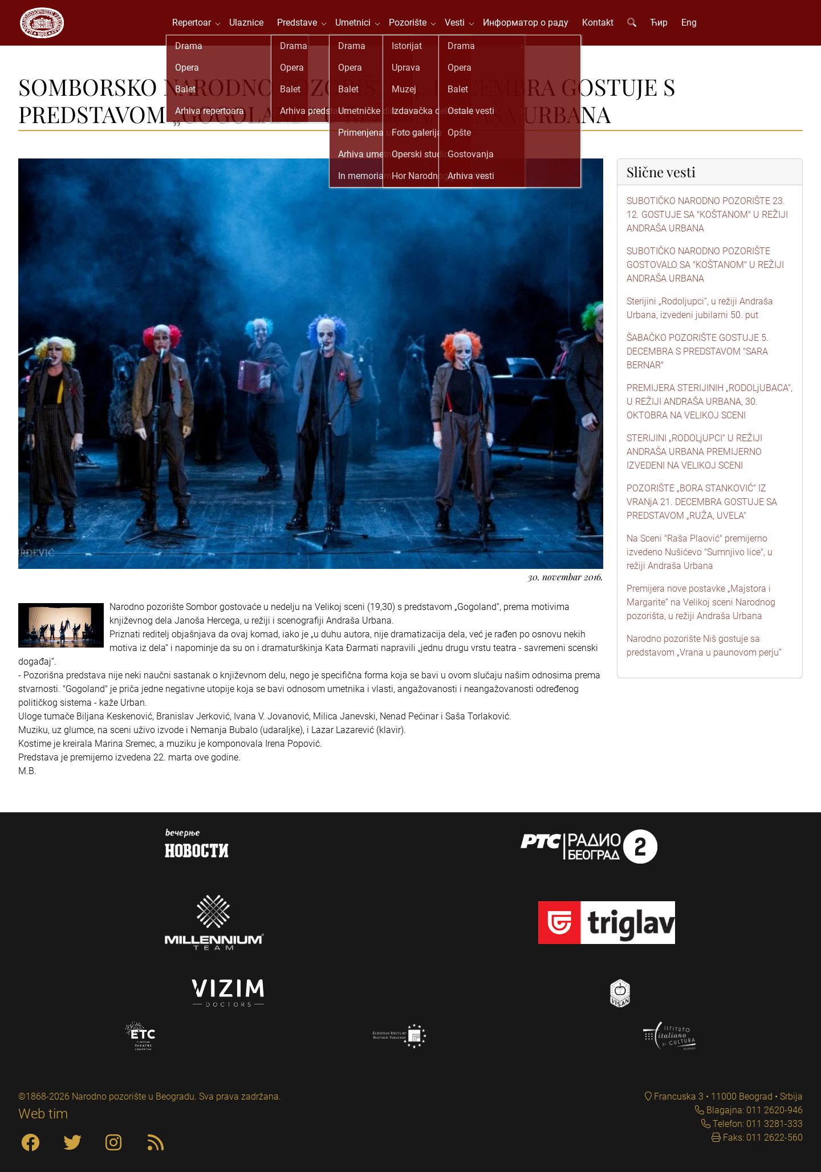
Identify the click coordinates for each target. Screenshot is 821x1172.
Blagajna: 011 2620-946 (753, 1110)
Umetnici (363, 28)
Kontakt (605, 28)
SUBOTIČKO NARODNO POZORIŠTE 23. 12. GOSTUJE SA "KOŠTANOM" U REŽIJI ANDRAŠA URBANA (707, 226)
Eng (696, 28)
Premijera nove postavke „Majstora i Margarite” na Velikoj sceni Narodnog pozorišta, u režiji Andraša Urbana (701, 614)
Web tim (43, 1114)
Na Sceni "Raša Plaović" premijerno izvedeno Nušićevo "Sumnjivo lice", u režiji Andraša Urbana (700, 563)
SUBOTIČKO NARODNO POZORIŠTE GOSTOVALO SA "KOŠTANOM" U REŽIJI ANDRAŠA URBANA (705, 276)
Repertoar (201, 28)
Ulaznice (254, 28)
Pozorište (417, 28)
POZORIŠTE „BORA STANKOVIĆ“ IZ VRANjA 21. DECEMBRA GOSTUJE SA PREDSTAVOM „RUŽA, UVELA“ (702, 513)
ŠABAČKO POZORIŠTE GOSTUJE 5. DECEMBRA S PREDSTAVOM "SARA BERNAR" (698, 363)
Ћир (666, 28)
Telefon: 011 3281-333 (756, 1123)
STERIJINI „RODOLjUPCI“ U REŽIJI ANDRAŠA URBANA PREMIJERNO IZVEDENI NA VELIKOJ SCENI (694, 463)
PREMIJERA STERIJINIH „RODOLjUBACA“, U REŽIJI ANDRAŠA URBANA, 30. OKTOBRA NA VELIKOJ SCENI (709, 413)
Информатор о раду (533, 28)
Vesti (464, 28)
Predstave (306, 28)
